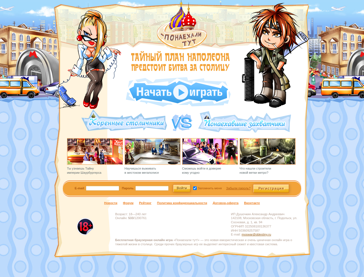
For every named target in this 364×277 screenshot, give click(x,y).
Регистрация (271, 188)
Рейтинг (145, 203)
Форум (128, 203)
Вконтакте (252, 203)
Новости (111, 203)
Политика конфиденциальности (182, 203)
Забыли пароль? (238, 188)
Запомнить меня (209, 188)
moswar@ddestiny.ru (256, 234)
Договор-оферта (225, 203)
